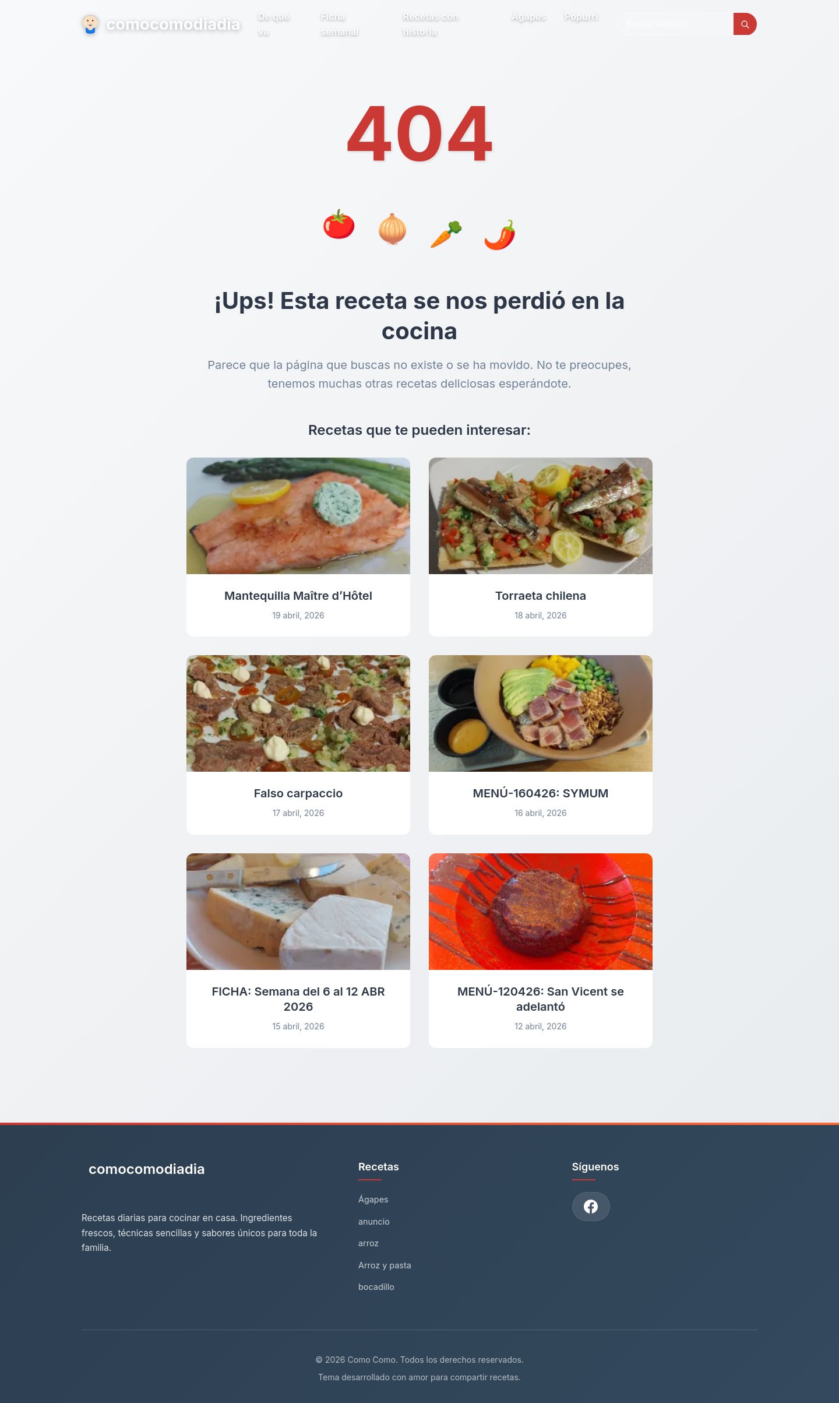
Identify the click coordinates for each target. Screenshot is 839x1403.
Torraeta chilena (541, 596)
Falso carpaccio (298, 793)
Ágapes (529, 16)
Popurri (581, 16)
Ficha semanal (342, 23)
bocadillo (376, 1287)
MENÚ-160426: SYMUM (540, 793)
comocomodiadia (162, 24)
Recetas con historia (432, 23)
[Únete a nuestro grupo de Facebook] (591, 1206)
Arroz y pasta (384, 1265)
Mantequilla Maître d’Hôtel (298, 596)
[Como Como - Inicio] (143, 1173)
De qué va (276, 23)
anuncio (374, 1221)
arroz (368, 1243)
